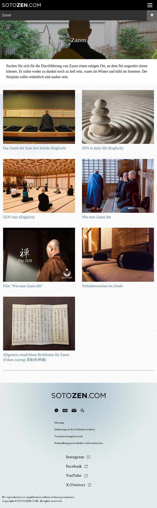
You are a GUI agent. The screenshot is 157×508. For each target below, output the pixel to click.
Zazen (6, 15)
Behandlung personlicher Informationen (78, 443)
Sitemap (59, 422)
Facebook (74, 466)
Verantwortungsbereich (68, 436)
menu (148, 3)
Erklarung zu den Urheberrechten (74, 429)
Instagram (75, 457)
